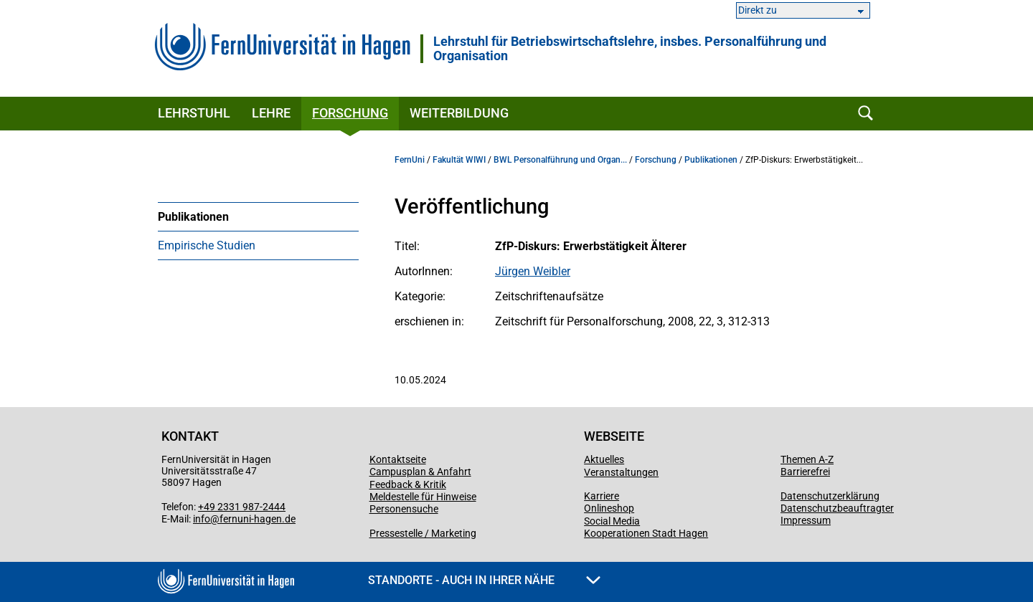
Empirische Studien (206, 245)
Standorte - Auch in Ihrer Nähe (484, 580)
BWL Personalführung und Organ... (560, 160)
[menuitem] (258, 216)
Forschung (350, 112)
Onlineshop (609, 508)
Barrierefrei (805, 471)
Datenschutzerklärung (829, 496)
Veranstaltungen (621, 472)
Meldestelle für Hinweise (422, 496)
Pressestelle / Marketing (422, 533)
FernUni (410, 160)
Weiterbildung (459, 112)
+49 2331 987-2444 (242, 506)
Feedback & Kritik (407, 484)
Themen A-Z (807, 459)
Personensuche (403, 509)
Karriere (601, 496)
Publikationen (193, 217)
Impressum (805, 520)
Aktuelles (604, 459)
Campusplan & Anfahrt (420, 471)
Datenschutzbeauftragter (837, 508)
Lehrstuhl (194, 112)
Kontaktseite (397, 459)
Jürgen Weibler (532, 271)
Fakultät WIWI (459, 160)
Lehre (271, 112)
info (201, 519)
